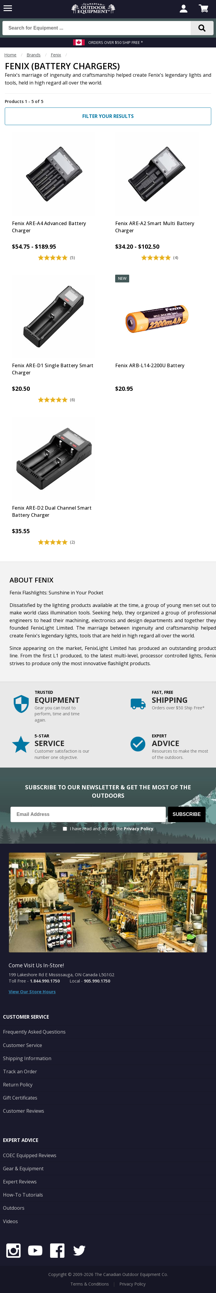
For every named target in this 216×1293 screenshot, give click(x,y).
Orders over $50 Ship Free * (115, 42)
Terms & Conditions (89, 1284)
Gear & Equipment (23, 1168)
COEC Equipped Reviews (29, 1155)
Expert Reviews (20, 1181)
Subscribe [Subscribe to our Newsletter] (187, 814)
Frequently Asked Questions (34, 1031)
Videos (10, 1221)
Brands (34, 55)
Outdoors (13, 1208)
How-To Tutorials (23, 1194)
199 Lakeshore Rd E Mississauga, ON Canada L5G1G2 (61, 974)
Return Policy (18, 1084)
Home (10, 55)
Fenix (56, 55)
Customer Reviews (23, 1111)
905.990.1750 (97, 981)
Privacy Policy (138, 828)
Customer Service (22, 1045)
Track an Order (20, 1071)
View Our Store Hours (32, 991)
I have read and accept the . (112, 828)
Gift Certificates (20, 1097)
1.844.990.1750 (45, 981)
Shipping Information (27, 1058)
